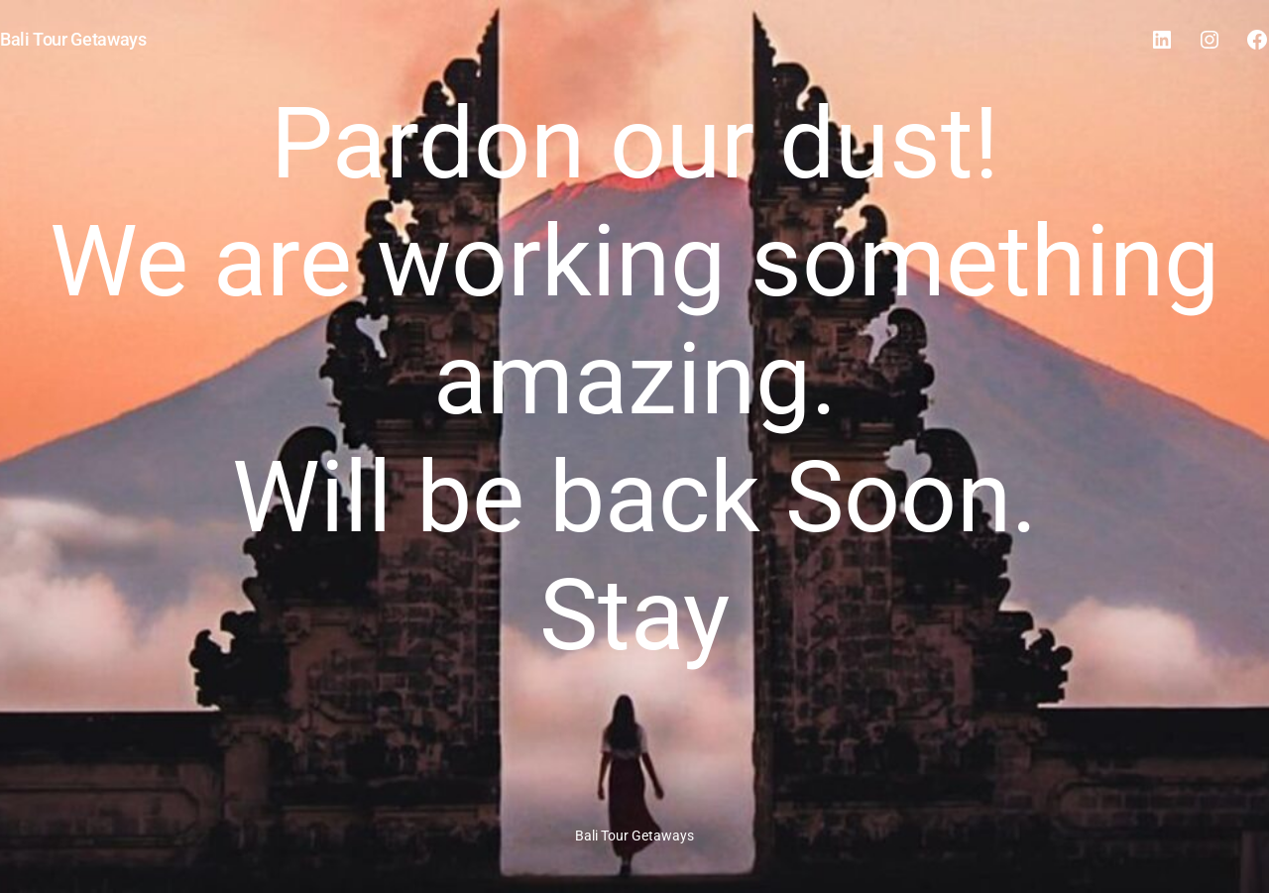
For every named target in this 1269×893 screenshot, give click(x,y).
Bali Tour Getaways (73, 39)
